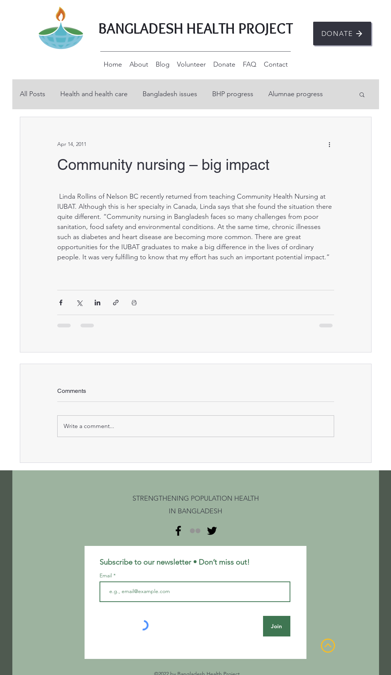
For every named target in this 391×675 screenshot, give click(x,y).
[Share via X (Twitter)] (79, 302)
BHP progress (232, 94)
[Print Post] (134, 302)
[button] (362, 94)
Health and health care (94, 94)
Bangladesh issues (170, 94)
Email (106, 575)
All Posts (32, 94)
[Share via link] (115, 302)
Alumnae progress (295, 94)
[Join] (276, 626)
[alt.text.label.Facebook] (178, 530)
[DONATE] (342, 33)
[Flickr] (195, 530)
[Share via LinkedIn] (97, 302)
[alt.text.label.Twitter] (212, 530)
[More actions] (329, 144)
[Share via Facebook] (60, 302)
